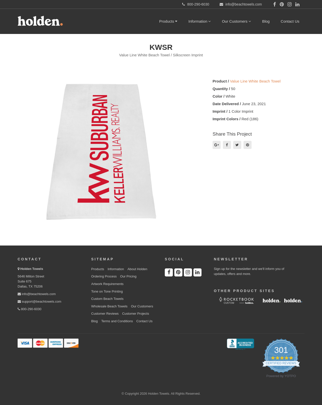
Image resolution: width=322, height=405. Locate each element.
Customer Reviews (105, 313)
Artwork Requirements (107, 284)
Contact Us (290, 21)
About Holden (137, 269)
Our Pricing (128, 276)
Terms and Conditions (117, 321)
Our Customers (236, 21)
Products (168, 21)
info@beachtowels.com (37, 294)
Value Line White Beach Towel (255, 81)
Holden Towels (31, 269)
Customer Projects (135, 313)
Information (199, 21)
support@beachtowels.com (39, 301)
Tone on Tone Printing (107, 291)
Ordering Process (104, 276)
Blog (266, 21)
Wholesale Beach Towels (109, 306)
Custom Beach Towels (107, 299)
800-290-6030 (30, 309)
